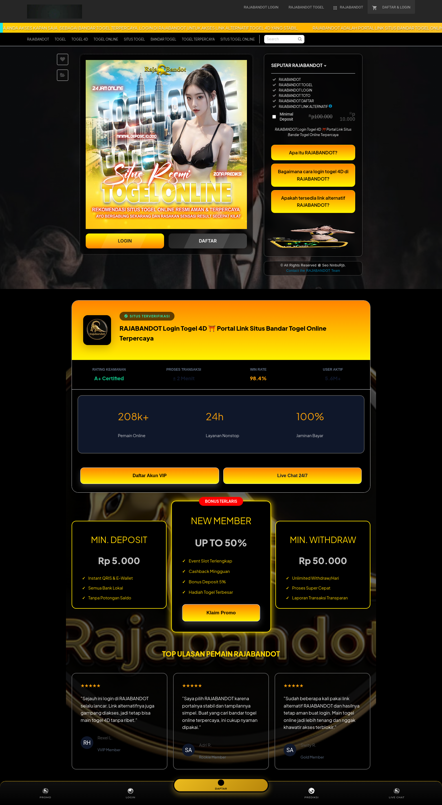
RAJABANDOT (38, 39)
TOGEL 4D (80, 39)
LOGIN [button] (125, 243)
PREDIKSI (311, 793)
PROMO (45, 793)
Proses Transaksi (183, 372)
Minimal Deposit (317, 119)
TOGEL (60, 39)
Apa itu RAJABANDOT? (313, 155)
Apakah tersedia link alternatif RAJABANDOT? (313, 204)
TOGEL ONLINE (106, 39)
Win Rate (258, 372)
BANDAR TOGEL (163, 39)
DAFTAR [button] (207, 243)
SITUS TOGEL (134, 39)
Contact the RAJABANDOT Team (313, 273)
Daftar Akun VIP (150, 478)
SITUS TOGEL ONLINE (237, 39)
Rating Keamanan (109, 372)
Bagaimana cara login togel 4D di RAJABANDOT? (313, 177)
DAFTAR (221, 784)
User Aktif (333, 372)
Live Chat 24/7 (292, 478)
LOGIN (130, 793)
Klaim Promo (221, 615)
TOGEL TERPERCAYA (198, 39)
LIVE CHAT (396, 793)
